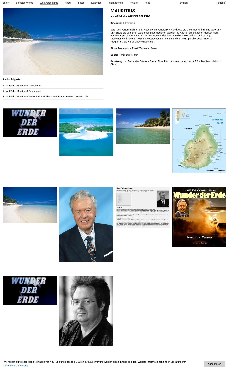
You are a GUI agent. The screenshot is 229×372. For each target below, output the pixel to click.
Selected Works (24, 2)
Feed (147, 2)
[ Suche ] (221, 2)
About (68, 2)
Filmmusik (129, 23)
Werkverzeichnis (49, 2)
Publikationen (115, 2)
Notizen (134, 2)
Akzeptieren (214, 363)
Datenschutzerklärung (16, 365)
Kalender (96, 2)
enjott (6, 2)
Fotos (81, 2)
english (184, 2)
